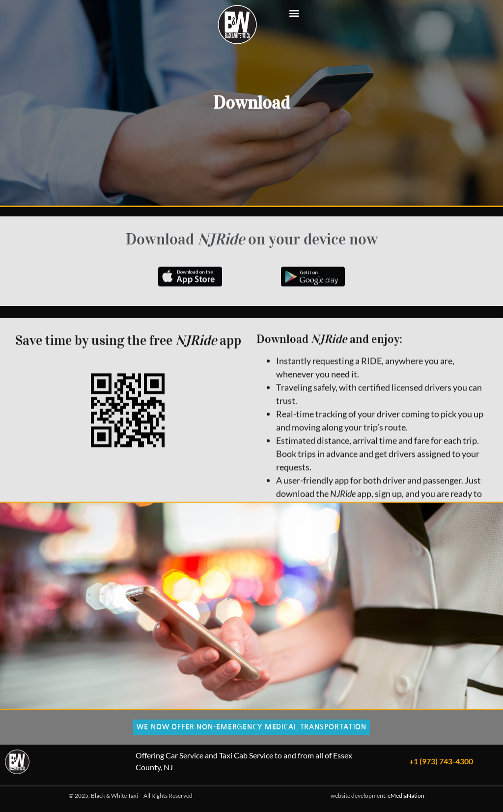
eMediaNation (406, 795)
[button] (294, 13)
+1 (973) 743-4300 (441, 761)
